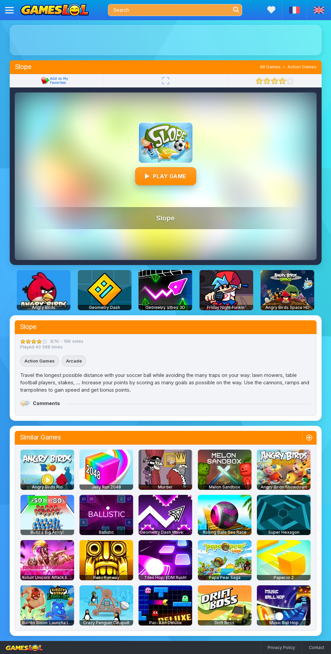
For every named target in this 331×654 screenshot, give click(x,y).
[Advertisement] (166, 40)
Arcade (74, 361)
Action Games (302, 66)
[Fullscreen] (165, 81)
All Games (270, 66)
